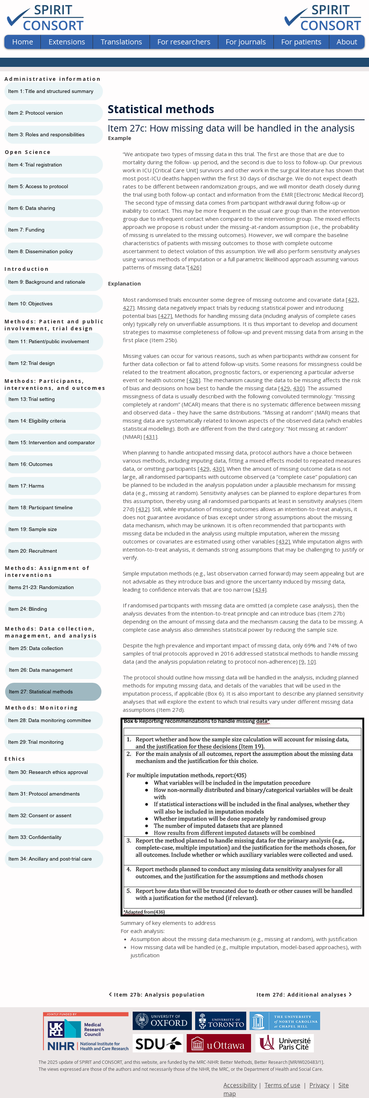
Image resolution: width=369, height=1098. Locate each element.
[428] (193, 380)
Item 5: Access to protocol (38, 186)
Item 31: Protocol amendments (44, 794)
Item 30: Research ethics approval (48, 772)
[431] (150, 436)
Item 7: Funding (26, 230)
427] (129, 307)
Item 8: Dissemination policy (40, 251)
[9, (302, 661)
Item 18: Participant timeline (40, 507)
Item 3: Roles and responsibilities (46, 134)
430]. (218, 468)
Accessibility (240, 1085)
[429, (284, 388)
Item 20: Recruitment (32, 551)
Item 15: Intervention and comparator (51, 442)
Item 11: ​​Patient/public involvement (48, 341)
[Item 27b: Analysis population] (158, 994)
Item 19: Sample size (32, 529)
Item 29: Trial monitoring (36, 742)
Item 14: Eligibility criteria (37, 421)
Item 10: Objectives (30, 303)
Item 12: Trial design (31, 363)
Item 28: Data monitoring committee (49, 720)
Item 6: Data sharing (31, 208)
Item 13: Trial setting (31, 399)
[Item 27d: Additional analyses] (304, 994)
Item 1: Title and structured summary (50, 91)
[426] (194, 267)
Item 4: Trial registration (35, 165)
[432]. (283, 541)
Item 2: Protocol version (35, 113)
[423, (352, 299)
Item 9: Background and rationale (46, 282)
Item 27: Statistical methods (41, 692)
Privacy (319, 1085)
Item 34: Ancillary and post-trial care (50, 859)
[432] (143, 509)
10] (311, 661)
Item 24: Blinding (27, 609)
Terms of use (282, 1085)
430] (299, 388)
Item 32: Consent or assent (39, 815)
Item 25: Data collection (36, 648)
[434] (259, 589)
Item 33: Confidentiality (34, 837)
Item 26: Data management (40, 670)
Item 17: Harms (26, 486)
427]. (166, 315)
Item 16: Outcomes (30, 464)
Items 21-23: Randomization (41, 587)
